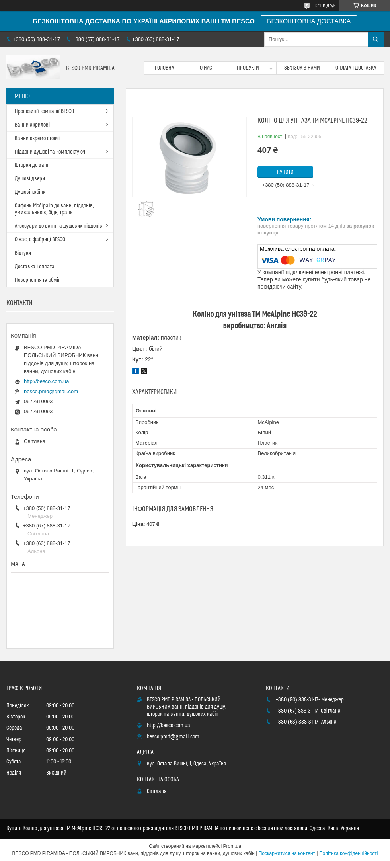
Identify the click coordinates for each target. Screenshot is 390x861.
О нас (206, 68)
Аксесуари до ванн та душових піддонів (58, 226)
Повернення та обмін (38, 280)
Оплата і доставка (355, 68)
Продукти (248, 68)
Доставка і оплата (35, 267)
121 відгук (324, 5)
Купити (285, 172)
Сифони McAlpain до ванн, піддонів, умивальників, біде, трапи (54, 209)
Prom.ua (232, 846)
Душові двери (30, 179)
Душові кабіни (30, 192)
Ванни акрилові (32, 125)
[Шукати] (376, 39)
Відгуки (23, 253)
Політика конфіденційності (348, 853)
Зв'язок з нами (302, 68)
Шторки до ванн (32, 165)
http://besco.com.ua (46, 381)
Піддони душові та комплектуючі (50, 152)
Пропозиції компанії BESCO (44, 111)
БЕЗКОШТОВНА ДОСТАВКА (309, 21)
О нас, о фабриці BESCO (40, 239)
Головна (164, 68)
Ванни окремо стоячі (37, 138)
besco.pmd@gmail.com (51, 391)
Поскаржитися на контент (287, 853)
